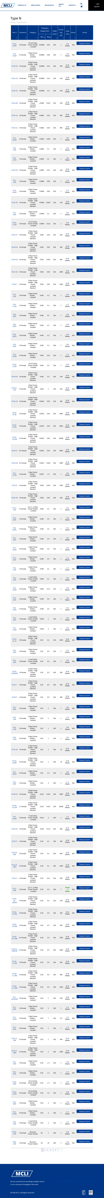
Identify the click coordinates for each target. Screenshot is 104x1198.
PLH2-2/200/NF (14, 672)
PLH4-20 (15, 66)
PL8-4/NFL (14, 335)
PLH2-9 (14, 841)
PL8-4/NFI (14, 325)
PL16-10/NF (14, 45)
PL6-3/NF (14, 619)
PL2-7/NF (14, 1063)
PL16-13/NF (14, 1093)
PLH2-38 (15, 272)
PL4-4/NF (14, 1073)
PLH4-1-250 (14, 389)
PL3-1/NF (14, 295)
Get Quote (96, 5)
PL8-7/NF (14, 728)
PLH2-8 (14, 485)
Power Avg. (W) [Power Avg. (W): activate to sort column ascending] (61, 32)
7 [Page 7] (58, 1150)
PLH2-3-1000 (14, 1052)
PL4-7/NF (14, 718)
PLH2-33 (15, 78)
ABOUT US (58, 1181)
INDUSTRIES (68, 1181)
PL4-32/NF (14, 55)
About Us (61, 5)
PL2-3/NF (14, 539)
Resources (49, 5)
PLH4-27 (15, 451)
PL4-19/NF (14, 355)
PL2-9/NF (14, 1103)
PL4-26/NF (14, 191)
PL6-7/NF (14, 1123)
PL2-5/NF (14, 708)
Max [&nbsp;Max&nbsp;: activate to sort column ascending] (48, 37)
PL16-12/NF (14, 365)
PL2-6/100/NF (14, 998)
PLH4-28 (15, 463)
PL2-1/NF (14, 181)
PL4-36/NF (14, 139)
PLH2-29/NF (14, 762)
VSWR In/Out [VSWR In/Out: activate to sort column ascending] (54, 32)
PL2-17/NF (14, 629)
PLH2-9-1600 (14, 866)
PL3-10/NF (14, 1113)
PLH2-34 (15, 115)
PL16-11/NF (14, 224)
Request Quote (84, 43)
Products (22, 5)
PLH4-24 (15, 247)
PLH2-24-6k (14, 426)
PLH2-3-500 (14, 1039)
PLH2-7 (14, 685)
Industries (35, 5)
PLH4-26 (15, 376)
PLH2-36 (15, 202)
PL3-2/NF (14, 651)
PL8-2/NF (14, 599)
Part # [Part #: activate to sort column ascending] (14, 32)
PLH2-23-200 (14, 913)
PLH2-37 (15, 235)
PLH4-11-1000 (14, 987)
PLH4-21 (15, 128)
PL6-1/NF (14, 579)
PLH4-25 (15, 259)
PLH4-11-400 (14, 975)
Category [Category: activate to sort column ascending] (33, 32)
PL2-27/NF (14, 474)
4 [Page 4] (50, 1150)
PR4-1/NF (14, 1143)
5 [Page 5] (52, 1150)
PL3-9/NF (14, 783)
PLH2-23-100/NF (14, 901)
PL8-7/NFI (14, 738)
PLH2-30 (15, 498)
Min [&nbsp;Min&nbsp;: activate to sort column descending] (41, 37)
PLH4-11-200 (14, 962)
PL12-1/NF (14, 509)
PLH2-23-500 (14, 925)
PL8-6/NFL (14, 529)
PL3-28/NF (14, 773)
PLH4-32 (15, 794)
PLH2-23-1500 (14, 938)
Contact (72, 5)
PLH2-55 (15, 91)
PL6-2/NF (14, 661)
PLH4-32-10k (14, 806)
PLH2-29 (15, 749)
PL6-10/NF (14, 818)
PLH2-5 (14, 878)
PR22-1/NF (14, 1133)
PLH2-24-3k (14, 414)
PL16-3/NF (14, 1083)
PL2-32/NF (14, 1018)
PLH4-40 (15, 103)
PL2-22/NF (14, 549)
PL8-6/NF (14, 519)
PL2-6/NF (14, 1008)
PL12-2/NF (14, 889)
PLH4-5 (14, 697)
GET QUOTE (89, 1181)
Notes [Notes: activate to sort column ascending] (73, 32)
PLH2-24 (15, 401)
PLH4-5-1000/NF (15, 950)
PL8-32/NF (14, 589)
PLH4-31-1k (14, 640)
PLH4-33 (15, 829)
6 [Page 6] (55, 1150)
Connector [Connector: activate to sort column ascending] (22, 32)
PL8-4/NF (14, 315)
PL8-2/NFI (14, 609)
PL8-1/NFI (14, 159)
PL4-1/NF (14, 569)
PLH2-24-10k (14, 438)
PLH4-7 (14, 284)
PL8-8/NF (14, 345)
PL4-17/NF (14, 305)
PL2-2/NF (14, 214)
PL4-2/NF (14, 559)
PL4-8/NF (14, 1028)
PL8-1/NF (14, 149)
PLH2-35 (15, 170)
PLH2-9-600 (14, 853)
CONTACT (79, 1181)
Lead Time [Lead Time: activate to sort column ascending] (67, 32)
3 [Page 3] (47, 1150)
